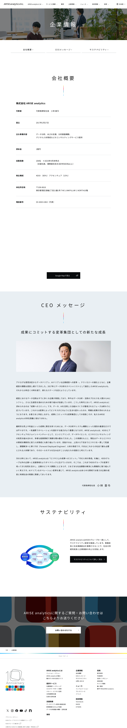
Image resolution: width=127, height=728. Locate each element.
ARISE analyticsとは (54, 670)
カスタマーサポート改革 (53, 689)
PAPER (78, 704)
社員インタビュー (102, 678)
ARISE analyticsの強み (53, 676)
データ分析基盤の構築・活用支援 (56, 709)
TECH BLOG (79, 702)
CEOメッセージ (80, 676)
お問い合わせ (80, 681)
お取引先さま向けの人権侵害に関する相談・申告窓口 (21, 727)
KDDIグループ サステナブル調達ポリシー (17, 720)
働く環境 (100, 686)
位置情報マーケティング (53, 686)
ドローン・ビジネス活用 (53, 691)
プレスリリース (80, 691)
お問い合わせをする (63, 630)
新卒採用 (100, 673)
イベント (78, 694)
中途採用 (100, 676)
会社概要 (78, 673)
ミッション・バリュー (53, 673)
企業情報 (79, 670)
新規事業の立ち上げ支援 (53, 707)
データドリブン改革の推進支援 (56, 704)
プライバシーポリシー (12, 717)
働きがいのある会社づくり (54, 678)
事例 (62, 4)
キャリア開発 (101, 684)
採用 (98, 670)
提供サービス (51, 683)
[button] (34, 4)
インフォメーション (82, 689)
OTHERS (78, 707)
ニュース (79, 686)
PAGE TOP (63, 656)
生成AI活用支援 (51, 696)
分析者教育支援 (51, 694)
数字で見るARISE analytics (105, 689)
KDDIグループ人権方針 (12, 723)
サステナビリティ (81, 678)
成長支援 (100, 681)
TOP (7, 650)
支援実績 (49, 701)
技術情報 (79, 699)
